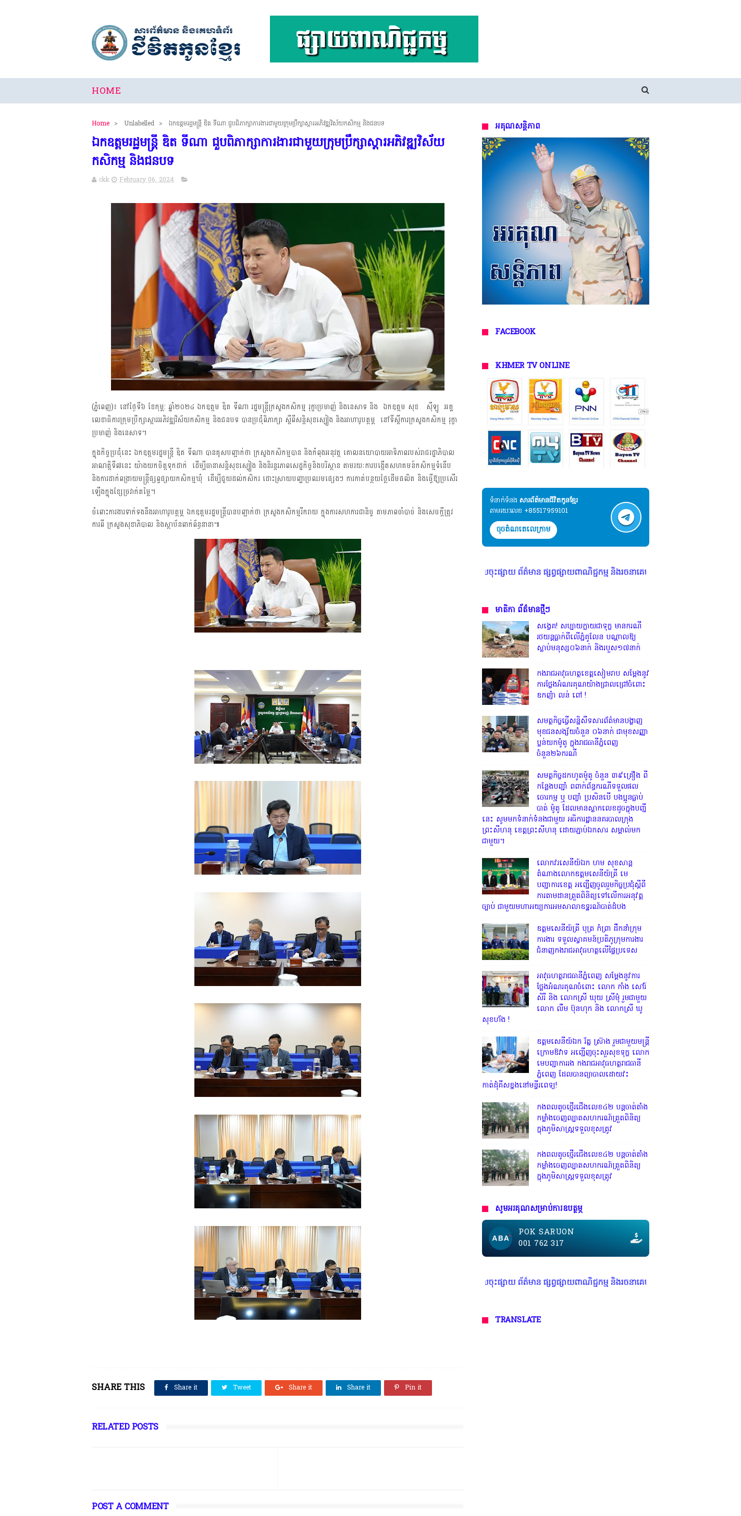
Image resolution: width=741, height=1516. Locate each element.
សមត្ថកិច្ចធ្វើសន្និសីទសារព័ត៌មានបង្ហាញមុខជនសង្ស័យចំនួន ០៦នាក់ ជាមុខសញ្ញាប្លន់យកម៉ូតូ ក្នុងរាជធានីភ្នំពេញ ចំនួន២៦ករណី (592, 738)
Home (106, 91)
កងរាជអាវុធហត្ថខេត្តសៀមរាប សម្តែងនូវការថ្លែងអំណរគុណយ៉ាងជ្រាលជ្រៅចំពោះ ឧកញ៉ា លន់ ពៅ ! (593, 684)
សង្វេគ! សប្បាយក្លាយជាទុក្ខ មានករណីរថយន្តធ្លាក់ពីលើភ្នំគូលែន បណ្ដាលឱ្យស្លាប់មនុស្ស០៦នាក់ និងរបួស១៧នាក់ (589, 637)
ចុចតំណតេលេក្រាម (523, 529)
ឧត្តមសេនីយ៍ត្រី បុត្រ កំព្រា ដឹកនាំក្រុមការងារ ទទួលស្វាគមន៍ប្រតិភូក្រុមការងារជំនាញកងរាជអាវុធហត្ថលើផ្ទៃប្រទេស (590, 940)
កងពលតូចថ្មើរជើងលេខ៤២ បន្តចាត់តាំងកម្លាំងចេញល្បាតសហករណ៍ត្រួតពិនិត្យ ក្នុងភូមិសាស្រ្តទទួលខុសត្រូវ (592, 1118)
